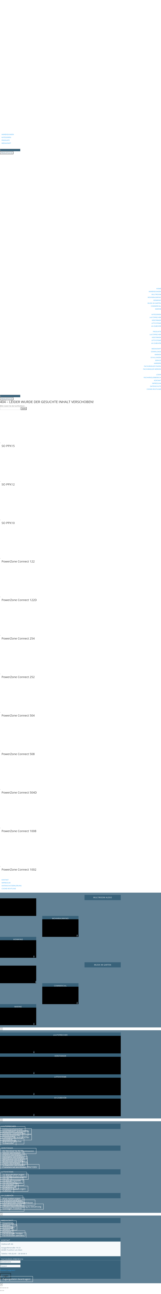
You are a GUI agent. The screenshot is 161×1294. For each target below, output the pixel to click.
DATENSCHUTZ (155, 386)
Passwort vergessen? (7, 1270)
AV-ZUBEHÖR (156, 326)
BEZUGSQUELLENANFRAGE (16, 876)
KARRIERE (157, 363)
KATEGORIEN (6, 137)
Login (5, 1275)
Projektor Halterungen (14, 1188)
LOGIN (158, 374)
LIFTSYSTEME (156, 323)
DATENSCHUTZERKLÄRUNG (12, 886)
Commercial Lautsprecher (15, 1137)
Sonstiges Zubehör (12, 1208)
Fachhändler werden (13, 1235)
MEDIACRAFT (6, 143)
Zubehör (6, 1190)
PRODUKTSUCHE (7, 153)
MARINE (158, 309)
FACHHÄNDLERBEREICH (152, 377)
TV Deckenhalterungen (14, 1176)
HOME (158, 289)
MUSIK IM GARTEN (154, 303)
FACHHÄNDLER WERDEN (152, 369)
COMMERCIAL (156, 306)
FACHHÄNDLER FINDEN (152, 366)
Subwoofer (8, 1143)
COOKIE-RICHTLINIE (154, 389)
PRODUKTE (6, 140)
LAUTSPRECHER (155, 317)
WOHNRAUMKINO (154, 297)
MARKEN (158, 354)
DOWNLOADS (156, 352)
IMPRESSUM (156, 383)
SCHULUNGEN (155, 357)
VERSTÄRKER (156, 320)
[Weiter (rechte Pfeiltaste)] (3, 1290)
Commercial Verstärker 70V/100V (19, 1167)
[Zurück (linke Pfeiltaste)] (1, 1290)
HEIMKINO (157, 300)
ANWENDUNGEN (8, 134)
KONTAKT (157, 380)
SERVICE (158, 360)
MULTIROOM (156, 294)
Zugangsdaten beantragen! (16, 1279)
